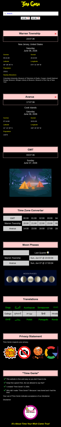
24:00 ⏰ (35, 18)
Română (56, 319)
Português (43, 319)
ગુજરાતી (17, 313)
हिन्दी (43, 314)
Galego (7, 313)
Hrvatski (55, 313)
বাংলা (55, 307)
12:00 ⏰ (25, 18)
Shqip (8, 307)
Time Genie (30, 4)
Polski (29, 319)
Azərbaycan (29, 307)
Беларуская (43, 307)
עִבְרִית (29, 313)
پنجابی (17, 319)
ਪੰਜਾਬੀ (8, 319)
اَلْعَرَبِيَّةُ (17, 307)
